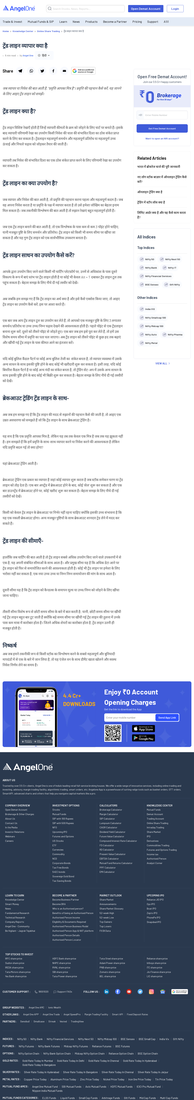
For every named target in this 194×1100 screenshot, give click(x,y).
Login (175, 9)
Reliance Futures (101, 1046)
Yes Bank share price (15, 976)
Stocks (56, 809)
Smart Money (12, 904)
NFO (54, 827)
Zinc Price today (89, 1079)
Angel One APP (31, 1014)
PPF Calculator (108, 867)
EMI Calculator (107, 871)
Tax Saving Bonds (61, 880)
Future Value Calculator (112, 836)
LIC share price (154, 976)
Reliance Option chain (121, 1053)
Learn (63, 21)
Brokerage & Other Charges (19, 814)
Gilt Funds (129, 1097)
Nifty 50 (21, 1039)
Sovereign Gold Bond (63, 876)
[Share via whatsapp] (31, 71)
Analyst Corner (154, 863)
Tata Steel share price (111, 958)
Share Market (154, 831)
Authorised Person (156, 858)
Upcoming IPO (59, 831)
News (76, 21)
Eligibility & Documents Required (69, 921)
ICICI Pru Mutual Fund (149, 1086)
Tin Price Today (164, 1079)
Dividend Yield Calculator (112, 831)
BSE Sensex (128, 1039)
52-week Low (107, 917)
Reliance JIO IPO (155, 899)
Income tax (152, 854)
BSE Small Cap (147, 1039)
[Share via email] (64, 71)
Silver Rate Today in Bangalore (80, 1072)
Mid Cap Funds (147, 1097)
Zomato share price (110, 971)
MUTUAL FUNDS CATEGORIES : (21, 1097)
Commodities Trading (158, 845)
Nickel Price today (113, 1079)
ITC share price (154, 967)
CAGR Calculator (108, 827)
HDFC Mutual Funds (121, 1086)
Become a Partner (115, 21)
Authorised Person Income (66, 917)
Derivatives (153, 840)
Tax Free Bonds (60, 867)
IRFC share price (13, 958)
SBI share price (60, 971)
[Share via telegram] (20, 71)
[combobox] (44, 55)
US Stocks (58, 840)
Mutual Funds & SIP (41, 21)
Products (91, 21)
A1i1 (166, 21)
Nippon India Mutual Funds (47, 1090)
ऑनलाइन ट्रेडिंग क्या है (149, 192)
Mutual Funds (59, 814)
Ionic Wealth (54, 1007)
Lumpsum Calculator (110, 823)
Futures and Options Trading (162, 849)
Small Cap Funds (88, 1097)
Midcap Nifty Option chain (90, 1053)
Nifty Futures (26, 1046)
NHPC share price (61, 962)
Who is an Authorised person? (68, 908)
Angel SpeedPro (72, 1014)
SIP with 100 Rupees (62, 818)
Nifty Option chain (28, 1053)
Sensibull (25, 1021)
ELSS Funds (49, 1097)
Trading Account (155, 818)
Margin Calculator (109, 814)
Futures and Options (63, 836)
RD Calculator (107, 849)
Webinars (10, 836)
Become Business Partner (65, 899)
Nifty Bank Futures (49, 1046)
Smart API (117, 1014)
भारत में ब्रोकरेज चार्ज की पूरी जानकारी (158, 166)
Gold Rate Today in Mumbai (37, 1060)
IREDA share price (14, 967)
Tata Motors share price (17, 971)
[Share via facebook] (53, 71)
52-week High (107, 913)
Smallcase (39, 1021)
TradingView (77, 1021)
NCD (54, 858)
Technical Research (15, 917)
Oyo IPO (151, 904)
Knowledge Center (14, 899)
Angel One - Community (17, 926)
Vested (63, 1021)
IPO (148, 836)
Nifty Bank (36, 1039)
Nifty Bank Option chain (57, 1053)
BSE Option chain (148, 1053)
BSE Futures (122, 1046)
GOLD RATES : (11, 1060)
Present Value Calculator (113, 854)
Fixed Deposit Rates (137, 1014)
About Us (10, 818)
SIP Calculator (107, 818)
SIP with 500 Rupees (63, 823)
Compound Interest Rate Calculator (118, 840)
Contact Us (11, 823)
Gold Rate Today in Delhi (70, 1060)
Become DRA (59, 904)
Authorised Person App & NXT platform (73, 930)
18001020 (41, 991)
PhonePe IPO (153, 917)
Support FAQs (63, 991)
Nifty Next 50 (86, 1039)
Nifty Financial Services (60, 1039)
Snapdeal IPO (154, 921)
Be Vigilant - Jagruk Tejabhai (20, 930)
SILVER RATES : (12, 1071)
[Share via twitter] (42, 71)
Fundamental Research (17, 913)
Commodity (58, 854)
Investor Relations (14, 831)
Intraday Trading (155, 827)
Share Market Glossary (111, 908)
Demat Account (155, 814)
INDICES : (8, 1038)
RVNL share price (61, 967)
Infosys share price (156, 962)
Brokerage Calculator (111, 809)
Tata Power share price (64, 976)
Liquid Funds (67, 1097)
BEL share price (108, 976)
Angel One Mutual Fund (45, 1086)
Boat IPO (151, 908)
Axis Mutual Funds (95, 1086)
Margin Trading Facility (96, 1014)
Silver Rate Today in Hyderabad (41, 1072)
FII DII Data (105, 930)
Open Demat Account (145, 9)
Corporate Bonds (61, 863)
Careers (9, 840)
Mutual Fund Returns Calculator (116, 863)
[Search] (85, 8)
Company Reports (14, 921)
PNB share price (108, 967)
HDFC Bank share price (64, 958)
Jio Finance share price (159, 971)
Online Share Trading (157, 823)
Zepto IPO (152, 913)
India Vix (164, 1039)
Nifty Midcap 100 (107, 1039)
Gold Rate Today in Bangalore (39, 1064)
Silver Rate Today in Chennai (118, 1072)
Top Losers (105, 926)
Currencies (57, 849)
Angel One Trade (51, 1014)
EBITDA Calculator (109, 858)
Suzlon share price (14, 962)
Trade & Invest (12, 21)
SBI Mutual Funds (71, 1086)
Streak (52, 1021)
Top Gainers (106, 921)
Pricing (137, 21)
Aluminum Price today (63, 1079)
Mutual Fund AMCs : (16, 1086)
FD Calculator (107, 845)
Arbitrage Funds (111, 1097)
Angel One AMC (36, 1007)
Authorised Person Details (66, 935)
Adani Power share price (112, 962)
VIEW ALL (162, 363)
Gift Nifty (178, 1039)
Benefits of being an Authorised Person (72, 913)
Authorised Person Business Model (70, 926)
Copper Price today (35, 1079)
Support (152, 21)
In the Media (11, 827)
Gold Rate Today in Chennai (103, 1060)
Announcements (108, 904)
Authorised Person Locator (66, 939)
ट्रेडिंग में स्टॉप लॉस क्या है (151, 202)
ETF (54, 845)
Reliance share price (157, 958)
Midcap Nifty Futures (76, 1046)
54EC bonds (58, 871)
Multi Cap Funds (169, 1097)
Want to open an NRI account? (162, 138)
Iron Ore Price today (139, 1079)
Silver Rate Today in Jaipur (153, 1072)
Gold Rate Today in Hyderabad (140, 1060)
